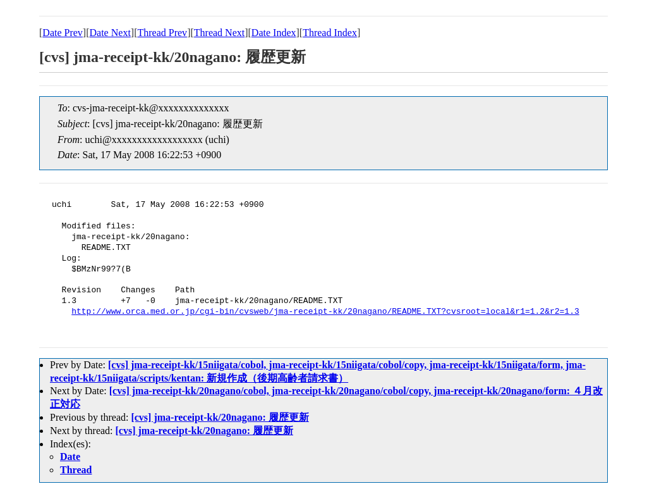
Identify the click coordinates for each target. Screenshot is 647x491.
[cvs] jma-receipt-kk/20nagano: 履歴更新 (219, 417)
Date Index (273, 32)
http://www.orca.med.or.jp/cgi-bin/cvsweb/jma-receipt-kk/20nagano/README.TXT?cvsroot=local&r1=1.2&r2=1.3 (325, 312)
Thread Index (330, 32)
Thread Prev (162, 32)
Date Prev (62, 32)
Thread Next (219, 32)
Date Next (110, 32)
